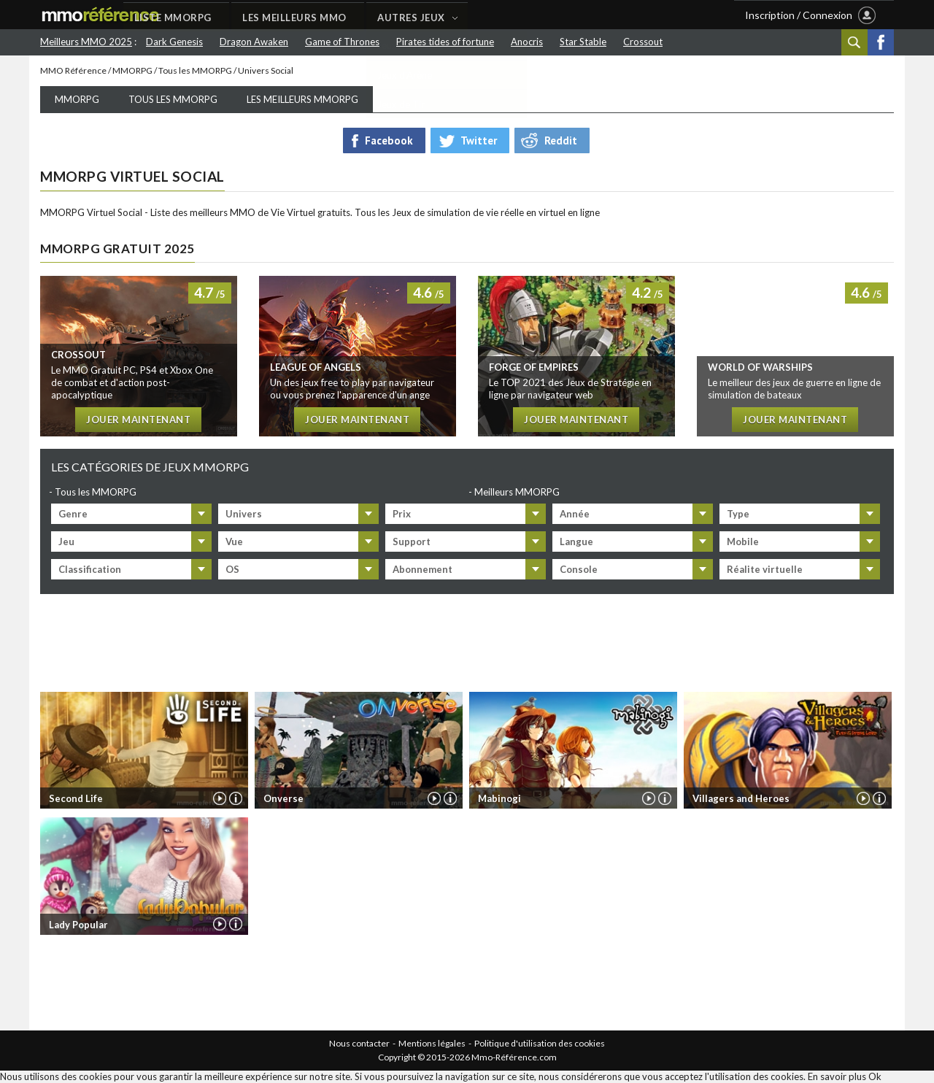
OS (232, 569)
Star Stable (583, 41)
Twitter (478, 140)
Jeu (66, 541)
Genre (73, 514)
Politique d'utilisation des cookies (539, 1043)
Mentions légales (432, 1043)
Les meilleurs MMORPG (302, 100)
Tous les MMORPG (195, 71)
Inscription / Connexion (798, 15)
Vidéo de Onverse (433, 798)
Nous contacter (359, 1043)
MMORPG (132, 71)
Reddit (560, 140)
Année (575, 514)
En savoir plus (837, 1077)
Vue (234, 541)
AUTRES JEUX (494, 15)
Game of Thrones (342, 41)
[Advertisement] (467, 640)
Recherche (854, 42)
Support (412, 541)
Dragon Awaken (254, 41)
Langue (576, 541)
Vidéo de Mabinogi (648, 798)
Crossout (643, 41)
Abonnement (422, 569)
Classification (89, 569)
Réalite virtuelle (765, 569)
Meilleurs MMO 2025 (86, 41)
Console (579, 569)
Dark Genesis (174, 41)
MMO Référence (73, 71)
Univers (243, 514)
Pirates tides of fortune (445, 41)
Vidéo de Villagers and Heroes (862, 798)
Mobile (743, 541)
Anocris (527, 41)
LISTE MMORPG (254, 15)
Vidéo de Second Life (218, 798)
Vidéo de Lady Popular (218, 924)
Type (738, 514)
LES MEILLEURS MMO (376, 15)
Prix (402, 514)
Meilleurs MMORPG (517, 492)
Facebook (881, 42)
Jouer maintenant (138, 420)
